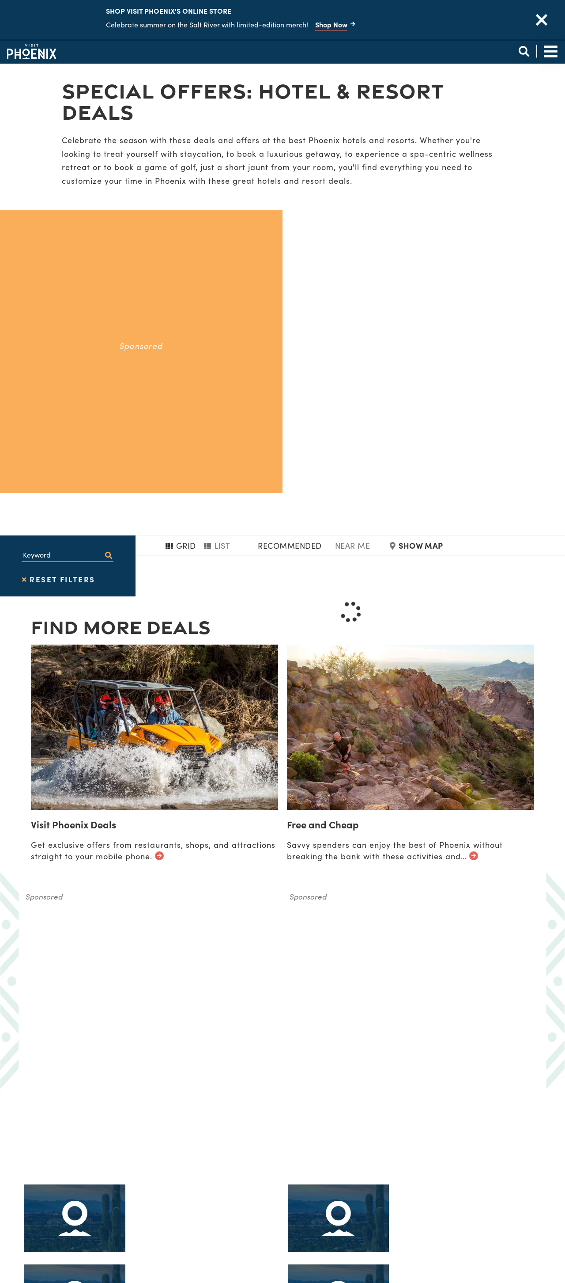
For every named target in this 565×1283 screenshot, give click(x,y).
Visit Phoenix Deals (73, 582)
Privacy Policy (247, 1196)
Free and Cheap (323, 582)
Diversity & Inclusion (262, 1183)
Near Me (352, 304)
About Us (236, 1170)
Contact (234, 1223)
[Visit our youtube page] (512, 1197)
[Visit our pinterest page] (485, 1197)
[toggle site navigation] (550, 51)
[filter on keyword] (108, 314)
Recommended (289, 304)
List (217, 304)
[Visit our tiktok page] (433, 1197)
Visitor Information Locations (282, 1157)
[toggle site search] (524, 51)
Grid (181, 304)
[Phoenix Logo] (31, 51)
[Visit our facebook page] (407, 1197)
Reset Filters (58, 338)
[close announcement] (541, 20)
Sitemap (234, 1210)
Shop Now (331, 24)
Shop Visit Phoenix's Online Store (168, 10)
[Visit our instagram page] (459, 1197)
